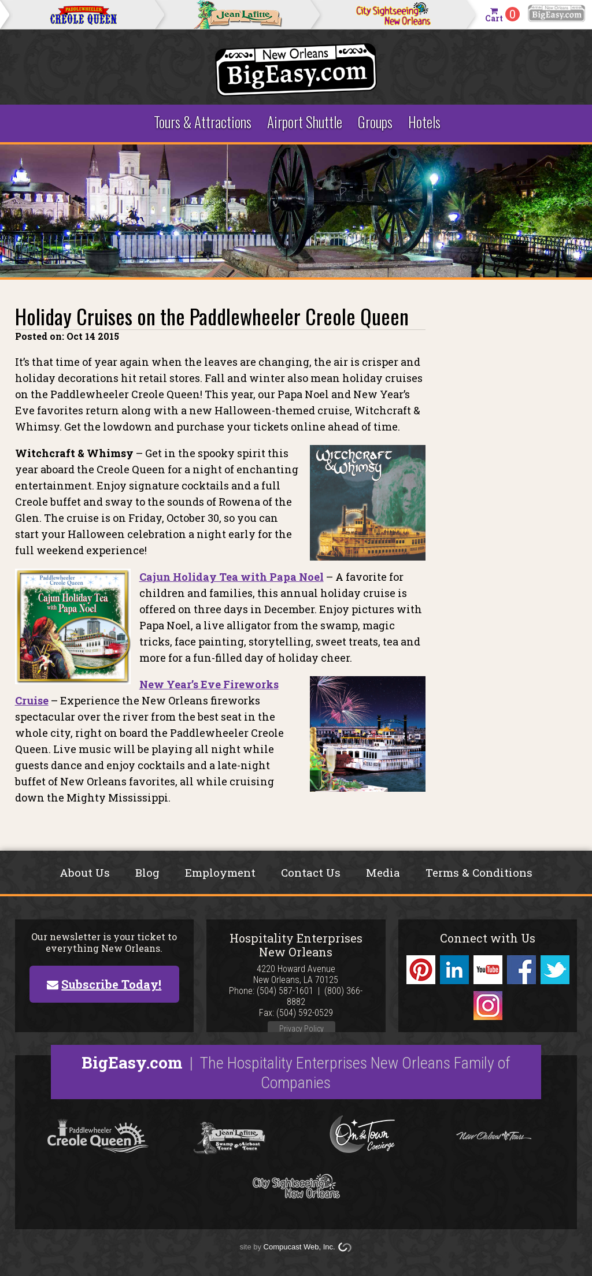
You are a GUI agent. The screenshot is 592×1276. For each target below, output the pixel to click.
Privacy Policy (301, 1028)
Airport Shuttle (304, 121)
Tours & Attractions (202, 121)
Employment (220, 872)
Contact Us (311, 872)
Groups (375, 121)
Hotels (424, 121)
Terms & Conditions (479, 872)
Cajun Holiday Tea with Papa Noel (231, 577)
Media (383, 872)
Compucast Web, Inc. (299, 1246)
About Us (85, 872)
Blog (147, 872)
